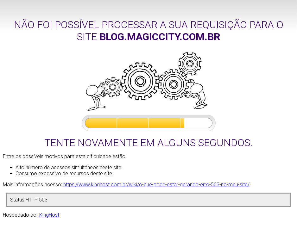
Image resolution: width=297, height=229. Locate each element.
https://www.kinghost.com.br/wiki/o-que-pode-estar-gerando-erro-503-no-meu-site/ (156, 185)
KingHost (49, 215)
